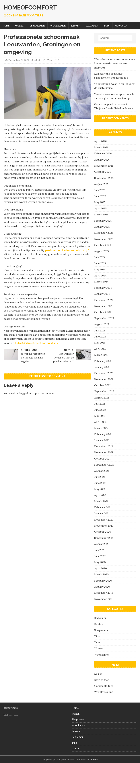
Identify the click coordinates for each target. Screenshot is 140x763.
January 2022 (102, 440)
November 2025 (103, 165)
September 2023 (104, 318)
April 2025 (100, 208)
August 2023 (101, 324)
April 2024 (100, 275)
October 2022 (102, 385)
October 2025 (102, 171)
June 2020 (100, 556)
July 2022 (99, 403)
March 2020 (101, 574)
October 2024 (102, 245)
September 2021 (104, 464)
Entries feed (101, 680)
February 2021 (102, 507)
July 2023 (99, 330)
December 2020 (103, 519)
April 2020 (100, 568)
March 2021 (101, 501)
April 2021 (100, 495)
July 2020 (99, 550)
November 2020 (104, 525)
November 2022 (103, 379)
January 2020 (102, 586)
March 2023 (101, 354)
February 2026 (103, 153)
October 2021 (102, 458)
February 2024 (103, 287)
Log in (98, 673)
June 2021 (100, 483)
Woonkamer (58, 25)
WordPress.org (103, 692)
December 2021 (103, 446)
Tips (49, 60)
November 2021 (103, 452)
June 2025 (100, 196)
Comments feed (103, 686)
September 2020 (104, 538)
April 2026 (100, 141)
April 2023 (100, 348)
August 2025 (101, 184)
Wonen (19, 25)
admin (37, 60)
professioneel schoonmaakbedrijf (67, 250)
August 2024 (101, 251)
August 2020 (101, 544)
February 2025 (103, 220)
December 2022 (103, 373)
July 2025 (99, 190)
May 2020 (100, 562)
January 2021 (101, 513)
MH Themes (91, 759)
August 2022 (101, 397)
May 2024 (100, 269)
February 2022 (103, 434)
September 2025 (104, 178)
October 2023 (102, 312)
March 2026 (101, 147)
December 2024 (103, 232)
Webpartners (11, 715)
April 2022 (100, 422)
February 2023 (103, 361)
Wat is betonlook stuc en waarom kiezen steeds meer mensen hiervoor (114, 63)
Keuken (75, 25)
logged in (25, 393)
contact (121, 25)
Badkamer (92, 25)
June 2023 (100, 336)
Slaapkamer (37, 25)
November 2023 (103, 306)
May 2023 (99, 342)
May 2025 (100, 202)
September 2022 (104, 391)
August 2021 (101, 470)
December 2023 (103, 300)
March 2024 (101, 281)
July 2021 (99, 477)
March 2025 (101, 214)
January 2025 (102, 226)
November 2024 (103, 239)
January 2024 (102, 293)
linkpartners (11, 707)
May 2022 (99, 415)
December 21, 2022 (18, 60)
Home (6, 25)
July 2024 (99, 257)
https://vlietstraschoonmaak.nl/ (37, 343)
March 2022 (101, 428)
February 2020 (103, 580)
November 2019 (103, 599)
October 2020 (102, 531)
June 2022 (100, 409)
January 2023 (102, 367)
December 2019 (103, 592)
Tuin (107, 25)
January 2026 (102, 159)
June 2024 (100, 263)
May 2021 (99, 489)
